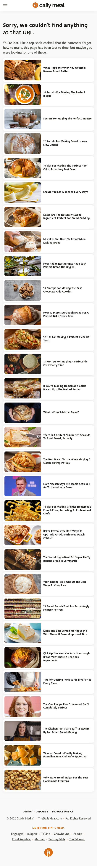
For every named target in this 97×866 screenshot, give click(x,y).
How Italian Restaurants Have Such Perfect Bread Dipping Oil (64, 265)
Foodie (77, 834)
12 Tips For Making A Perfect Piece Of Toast (66, 338)
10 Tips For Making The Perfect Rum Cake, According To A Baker (65, 167)
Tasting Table (56, 839)
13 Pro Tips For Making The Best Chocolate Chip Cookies (62, 289)
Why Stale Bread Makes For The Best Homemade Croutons (65, 779)
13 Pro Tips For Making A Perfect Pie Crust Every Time (65, 363)
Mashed (40, 839)
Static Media (25, 818)
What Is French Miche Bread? (61, 412)
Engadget (17, 834)
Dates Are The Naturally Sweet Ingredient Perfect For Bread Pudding (66, 216)
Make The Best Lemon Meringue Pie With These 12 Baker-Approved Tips (65, 632)
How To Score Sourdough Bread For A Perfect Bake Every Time (66, 314)
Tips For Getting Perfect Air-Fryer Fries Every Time (67, 681)
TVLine (45, 834)
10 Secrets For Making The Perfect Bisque (64, 94)
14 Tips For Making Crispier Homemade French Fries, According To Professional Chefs (67, 510)
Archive (42, 811)
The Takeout (77, 839)
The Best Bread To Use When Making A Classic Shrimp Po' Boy (66, 461)
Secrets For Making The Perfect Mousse (67, 118)
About (28, 811)
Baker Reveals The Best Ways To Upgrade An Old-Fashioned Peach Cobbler (64, 534)
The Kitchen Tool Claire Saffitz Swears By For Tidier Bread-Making (66, 730)
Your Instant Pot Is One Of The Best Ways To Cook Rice (64, 583)
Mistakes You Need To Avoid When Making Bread (64, 240)
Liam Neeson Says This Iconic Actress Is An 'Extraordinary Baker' (66, 485)
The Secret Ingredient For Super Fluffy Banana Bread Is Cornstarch (66, 559)
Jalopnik (32, 834)
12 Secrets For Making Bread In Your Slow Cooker (65, 143)
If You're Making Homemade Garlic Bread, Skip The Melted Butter (64, 387)
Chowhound (61, 834)
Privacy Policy (63, 811)
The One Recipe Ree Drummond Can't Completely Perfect (66, 706)
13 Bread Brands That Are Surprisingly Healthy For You (66, 608)
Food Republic (21, 839)
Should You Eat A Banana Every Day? (65, 192)
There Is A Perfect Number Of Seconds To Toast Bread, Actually (66, 436)
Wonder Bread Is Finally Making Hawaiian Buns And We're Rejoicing (65, 755)
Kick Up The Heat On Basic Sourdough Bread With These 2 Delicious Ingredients (66, 657)
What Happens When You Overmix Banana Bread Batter (64, 69)
